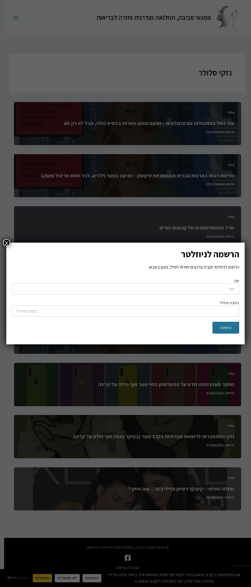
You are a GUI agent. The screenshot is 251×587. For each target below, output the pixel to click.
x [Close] (6, 242)
